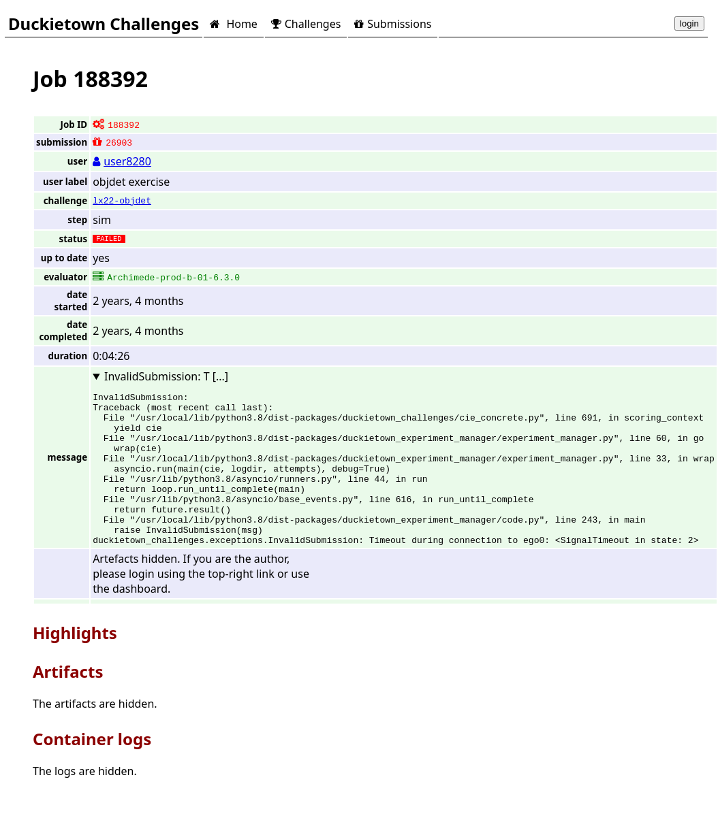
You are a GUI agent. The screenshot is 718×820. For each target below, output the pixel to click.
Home (233, 23)
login (689, 23)
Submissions (392, 23)
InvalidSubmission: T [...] (166, 376)
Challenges (306, 23)
